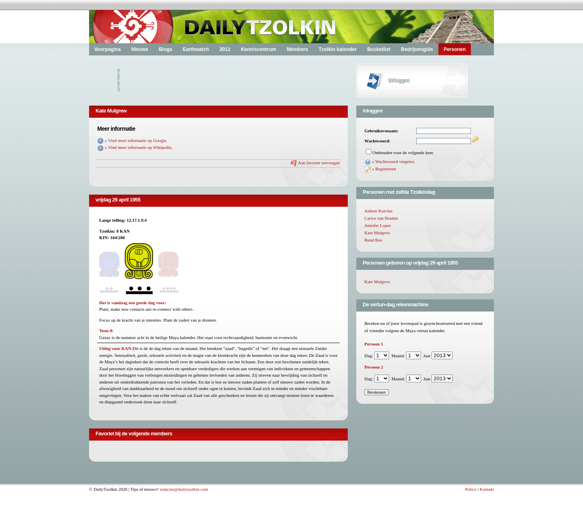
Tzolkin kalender (338, 49)
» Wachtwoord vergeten (393, 161)
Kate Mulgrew (377, 232)
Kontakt (487, 489)
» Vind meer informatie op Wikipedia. (138, 147)
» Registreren (384, 168)
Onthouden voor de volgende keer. (403, 152)
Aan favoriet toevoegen (319, 162)
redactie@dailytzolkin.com (184, 489)
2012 (224, 49)
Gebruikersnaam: (381, 130)
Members (297, 49)
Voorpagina (107, 49)
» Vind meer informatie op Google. (136, 140)
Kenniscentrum (258, 49)
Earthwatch (196, 49)
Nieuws (139, 49)
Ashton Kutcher (378, 210)
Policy (471, 489)
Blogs (165, 49)
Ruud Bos (373, 239)
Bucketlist (378, 49)
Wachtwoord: (377, 140)
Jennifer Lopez (377, 225)
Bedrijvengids (417, 49)
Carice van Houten (381, 218)
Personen (455, 49)
